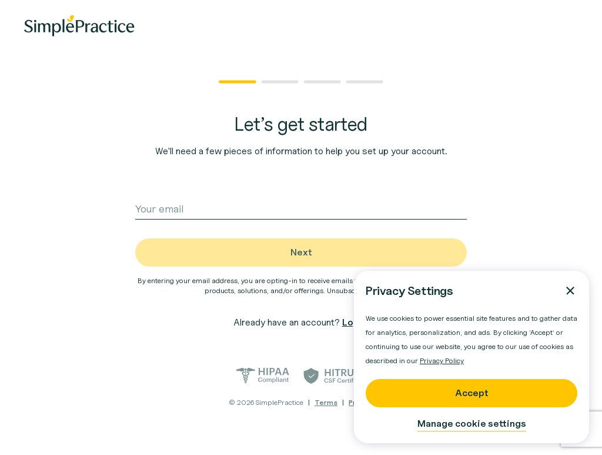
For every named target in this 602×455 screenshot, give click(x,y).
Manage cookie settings (471, 423)
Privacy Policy (442, 360)
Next (301, 252)
